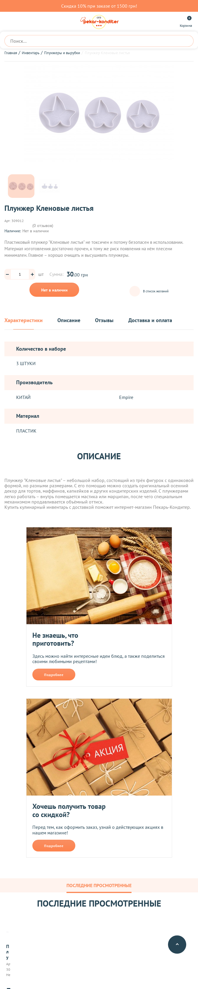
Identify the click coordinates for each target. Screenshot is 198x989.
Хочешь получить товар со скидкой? (69, 810)
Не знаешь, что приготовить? (55, 639)
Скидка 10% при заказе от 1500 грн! (99, 6)
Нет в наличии (54, 290)
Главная (10, 52)
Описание (68, 320)
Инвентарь (30, 52)
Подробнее (54, 674)
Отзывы (104, 320)
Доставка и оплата (150, 320)
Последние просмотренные (99, 885)
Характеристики (23, 320)
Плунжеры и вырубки (62, 52)
